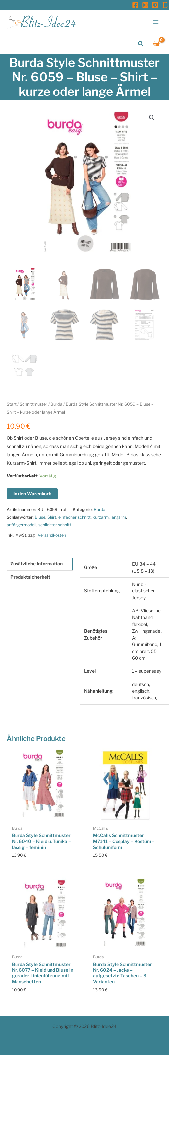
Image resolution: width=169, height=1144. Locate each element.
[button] (141, 44)
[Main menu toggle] (156, 21)
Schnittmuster (33, 404)
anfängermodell (21, 524)
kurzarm (101, 517)
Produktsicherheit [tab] (30, 577)
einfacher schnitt (74, 517)
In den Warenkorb (32, 493)
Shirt (51, 517)
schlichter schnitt (54, 524)
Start (12, 404)
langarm (118, 517)
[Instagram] (145, 5)
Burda (56, 404)
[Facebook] (135, 5)
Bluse (40, 517)
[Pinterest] (155, 5)
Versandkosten (52, 535)
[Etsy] (165, 5)
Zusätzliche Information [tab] (36, 563)
